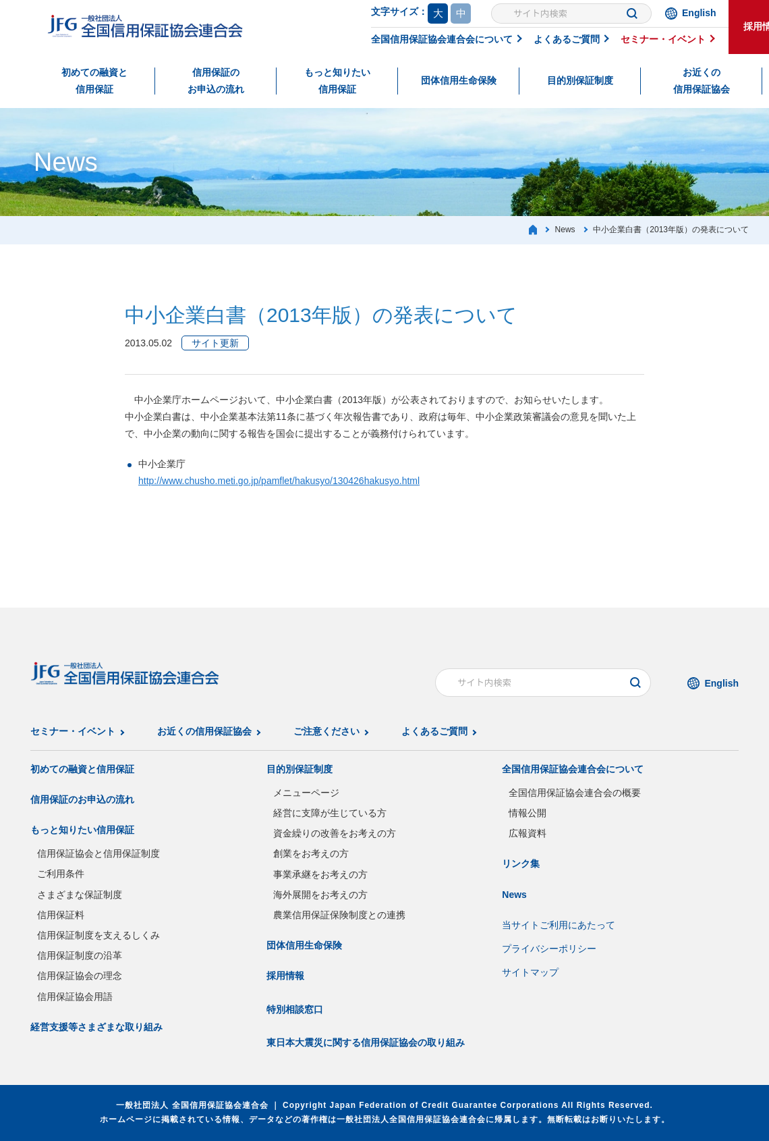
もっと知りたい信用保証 (337, 81)
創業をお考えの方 (311, 853)
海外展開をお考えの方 (320, 894)
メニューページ (306, 792)
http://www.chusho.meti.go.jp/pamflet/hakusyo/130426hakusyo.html (279, 480)
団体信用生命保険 (458, 80)
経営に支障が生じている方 (330, 812)
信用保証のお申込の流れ (216, 81)
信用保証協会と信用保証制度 (98, 853)
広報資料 (527, 833)
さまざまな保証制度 (79, 894)
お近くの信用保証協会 (701, 81)
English (699, 12)
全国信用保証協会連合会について (442, 39)
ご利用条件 (60, 873)
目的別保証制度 (580, 80)
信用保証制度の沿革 (79, 955)
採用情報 (285, 975)
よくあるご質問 (567, 39)
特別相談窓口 (294, 1009)
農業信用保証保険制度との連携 (339, 914)
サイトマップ (530, 972)
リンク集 (521, 863)
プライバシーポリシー (549, 948)
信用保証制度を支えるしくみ (98, 935)
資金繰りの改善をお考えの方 (334, 833)
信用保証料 (60, 914)
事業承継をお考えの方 (320, 874)
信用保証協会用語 (75, 996)
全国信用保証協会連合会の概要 (575, 792)
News (514, 894)
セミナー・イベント (663, 39)
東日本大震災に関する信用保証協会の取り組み (365, 1042)
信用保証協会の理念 (79, 975)
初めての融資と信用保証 (94, 81)
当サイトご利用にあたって (558, 925)
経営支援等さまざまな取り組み (96, 1026)
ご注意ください (326, 731)
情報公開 (527, 812)
